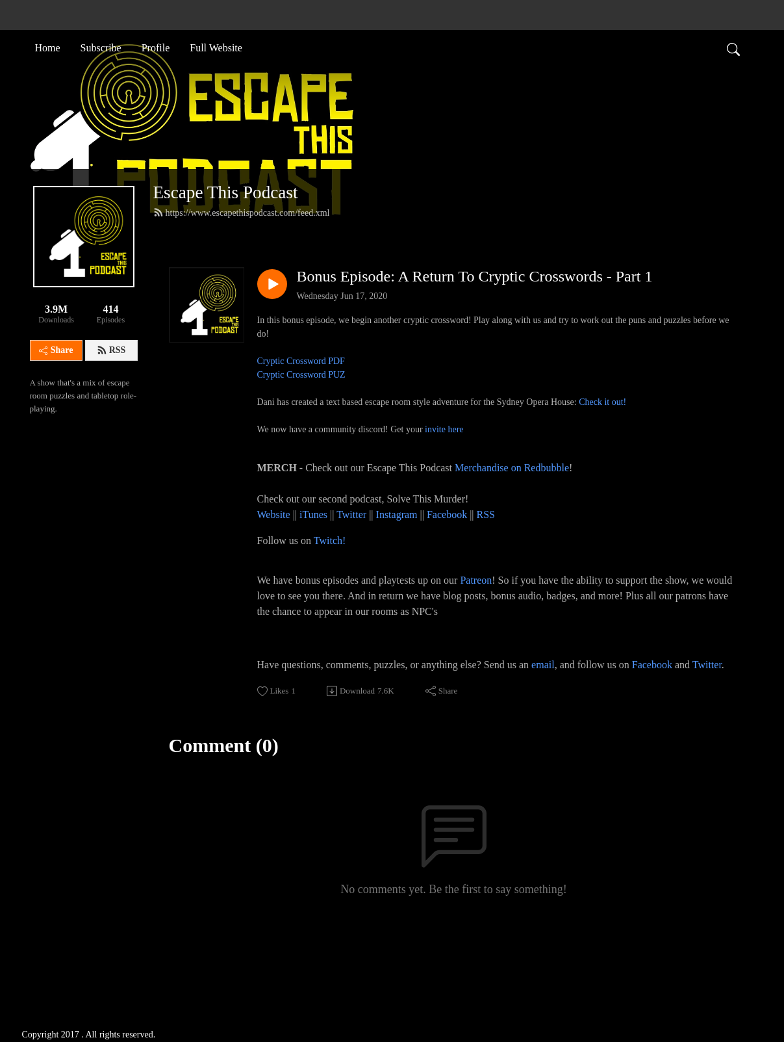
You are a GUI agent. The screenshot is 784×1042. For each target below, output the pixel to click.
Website (275, 514)
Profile (156, 47)
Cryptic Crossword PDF (301, 361)
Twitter (351, 514)
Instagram (397, 514)
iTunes (313, 514)
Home (47, 47)
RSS (111, 350)
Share (56, 350)
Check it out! (602, 402)
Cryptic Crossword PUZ (301, 375)
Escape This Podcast (225, 192)
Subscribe (101, 47)
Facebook (447, 514)
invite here (444, 429)
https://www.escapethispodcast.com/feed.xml (241, 212)
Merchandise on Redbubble (512, 467)
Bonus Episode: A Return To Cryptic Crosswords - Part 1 (475, 276)
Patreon (476, 580)
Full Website (216, 47)
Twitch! (330, 540)
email (543, 664)
